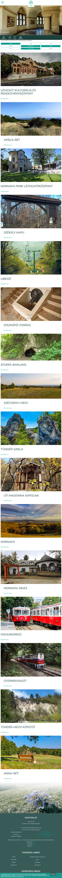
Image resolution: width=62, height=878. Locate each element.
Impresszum (37, 865)
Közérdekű (37, 862)
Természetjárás (30, 129)
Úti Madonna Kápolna (21, 496)
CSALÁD (10, 43)
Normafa (8, 542)
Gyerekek (10, 176)
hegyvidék (30, 83)
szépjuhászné (10, 358)
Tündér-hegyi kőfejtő (18, 727)
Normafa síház (15, 588)
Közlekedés (14, 859)
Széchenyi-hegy (16, 403)
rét (49, 766)
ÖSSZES (50, 48)
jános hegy (49, 354)
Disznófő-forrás (17, 325)
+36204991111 (46, 832)
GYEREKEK (10, 46)
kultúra (10, 83)
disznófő (30, 315)
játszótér (49, 763)
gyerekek (30, 624)
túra (49, 315)
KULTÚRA (50, 46)
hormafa (10, 763)
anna (29, 766)
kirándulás (29, 318)
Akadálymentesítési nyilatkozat (37, 857)
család (49, 392)
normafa (10, 133)
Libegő (6, 279)
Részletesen (4, 99)
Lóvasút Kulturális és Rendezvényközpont (18, 92)
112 (34, 846)
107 (34, 842)
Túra (10, 129)
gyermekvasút (10, 670)
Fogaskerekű (11, 634)
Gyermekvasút (15, 681)
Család (10, 172)
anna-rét (10, 766)
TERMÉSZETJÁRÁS (31, 46)
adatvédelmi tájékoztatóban (25, 875)
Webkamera (14, 865)
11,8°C (9, 37)
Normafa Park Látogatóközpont (27, 186)
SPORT (31, 43)
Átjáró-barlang (13, 365)
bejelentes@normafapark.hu (45, 834)
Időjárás (14, 862)
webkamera (3, 37)
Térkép (13, 857)
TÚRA (51, 43)
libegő (30, 272)
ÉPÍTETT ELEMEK (31, 48)
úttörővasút (30, 667)
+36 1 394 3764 (46, 836)
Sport (30, 172)
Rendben (53, 874)
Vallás (49, 485)
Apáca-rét (12, 140)
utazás (49, 670)
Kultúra (49, 176)
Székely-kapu (14, 232)
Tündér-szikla (12, 449)
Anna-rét (11, 773)
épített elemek (49, 83)
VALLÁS (10, 48)
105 (34, 844)
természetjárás (10, 318)
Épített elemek (10, 179)
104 (22, 840)
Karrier (37, 859)
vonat (30, 670)
